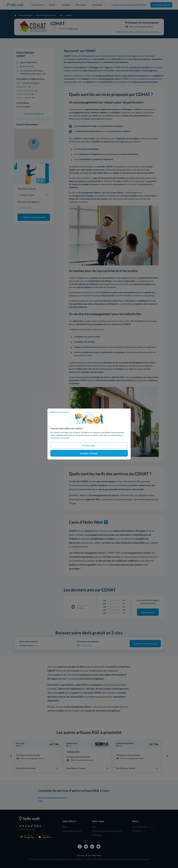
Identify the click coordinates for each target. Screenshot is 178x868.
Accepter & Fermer (89, 453)
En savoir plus (89, 445)
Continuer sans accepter (59, 412)
